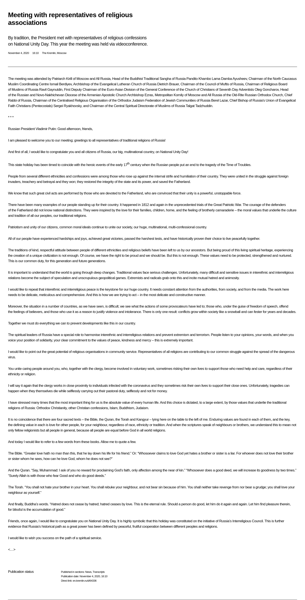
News (88, 571)
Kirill (69, 79)
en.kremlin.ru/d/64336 (84, 580)
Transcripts (99, 571)
